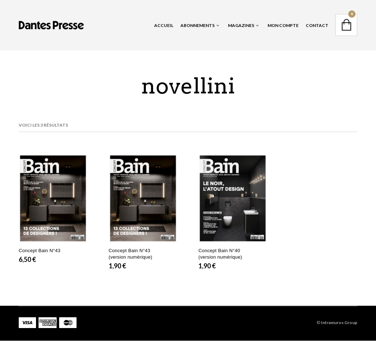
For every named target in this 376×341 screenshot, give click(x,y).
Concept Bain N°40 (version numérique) (220, 254)
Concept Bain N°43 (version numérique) (130, 254)
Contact (317, 25)
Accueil (163, 25)
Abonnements (197, 25)
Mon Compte (283, 25)
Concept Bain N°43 (40, 250)
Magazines (241, 25)
